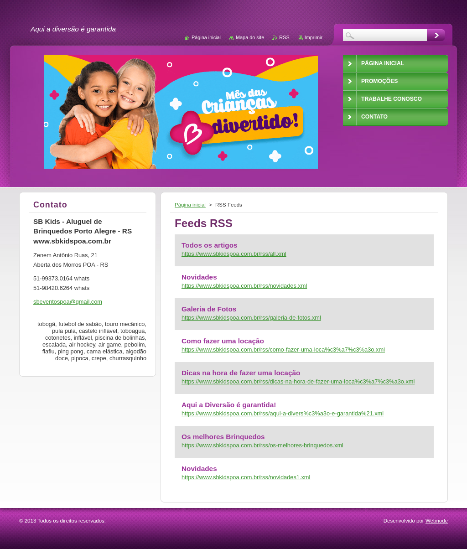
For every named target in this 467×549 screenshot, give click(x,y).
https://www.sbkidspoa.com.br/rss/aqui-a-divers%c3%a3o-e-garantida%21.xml (283, 413)
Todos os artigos (210, 245)
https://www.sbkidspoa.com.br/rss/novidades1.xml (246, 477)
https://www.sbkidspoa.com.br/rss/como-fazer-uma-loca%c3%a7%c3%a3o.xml (283, 349)
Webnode (436, 520)
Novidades (199, 277)
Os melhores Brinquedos (223, 436)
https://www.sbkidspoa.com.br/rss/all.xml (234, 253)
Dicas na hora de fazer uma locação (241, 373)
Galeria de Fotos (209, 309)
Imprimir (313, 37)
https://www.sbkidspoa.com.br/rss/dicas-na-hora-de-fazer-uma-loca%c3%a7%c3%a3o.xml (298, 381)
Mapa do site (250, 37)
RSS (284, 37)
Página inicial (190, 204)
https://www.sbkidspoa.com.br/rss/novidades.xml (244, 285)
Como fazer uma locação (223, 341)
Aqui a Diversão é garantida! (229, 405)
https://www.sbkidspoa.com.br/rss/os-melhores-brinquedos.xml (262, 445)
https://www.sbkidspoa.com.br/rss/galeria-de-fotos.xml (251, 317)
